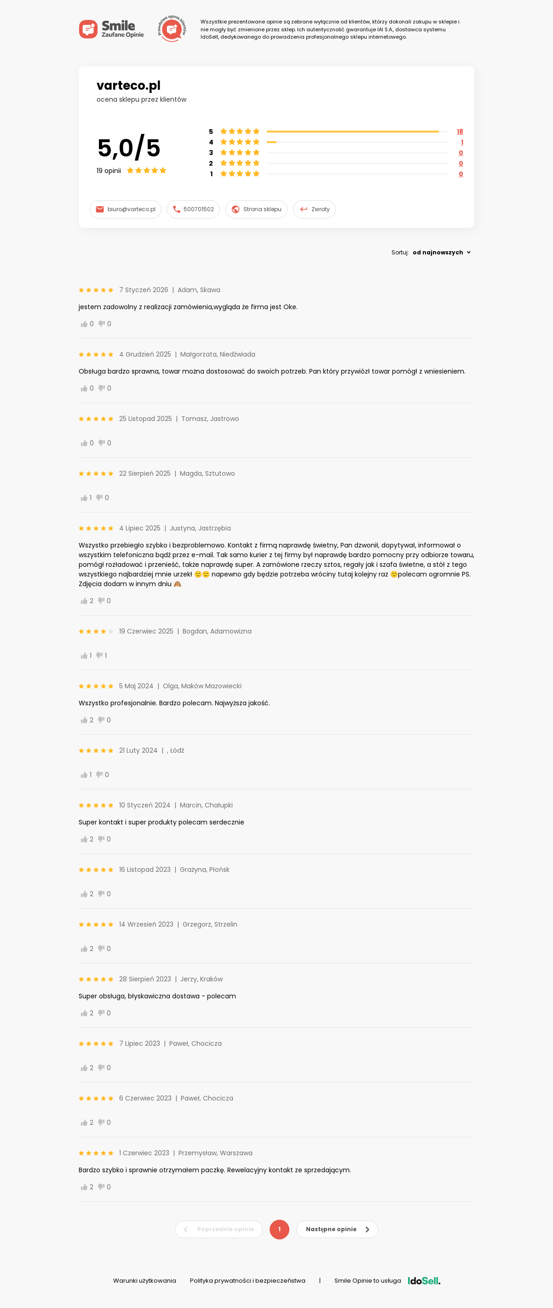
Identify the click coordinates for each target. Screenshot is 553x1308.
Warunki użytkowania (144, 1280)
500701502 (193, 209)
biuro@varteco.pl (126, 209)
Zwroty (314, 209)
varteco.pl (129, 85)
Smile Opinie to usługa (387, 1280)
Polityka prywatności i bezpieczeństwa (247, 1280)
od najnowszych (438, 252)
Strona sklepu (256, 209)
